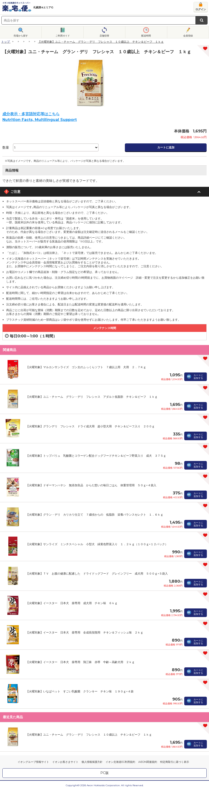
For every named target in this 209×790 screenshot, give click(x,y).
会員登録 (188, 35)
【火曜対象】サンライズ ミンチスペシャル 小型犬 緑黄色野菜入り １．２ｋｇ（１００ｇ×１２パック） (97, 544)
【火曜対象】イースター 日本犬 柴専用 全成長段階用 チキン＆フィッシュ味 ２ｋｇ (84, 632)
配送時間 (146, 35)
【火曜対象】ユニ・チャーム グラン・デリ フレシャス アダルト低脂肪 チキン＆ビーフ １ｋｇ (92, 396)
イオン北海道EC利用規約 (120, 762)
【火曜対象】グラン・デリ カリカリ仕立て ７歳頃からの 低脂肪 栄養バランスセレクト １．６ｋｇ (94, 514)
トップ (5, 41)
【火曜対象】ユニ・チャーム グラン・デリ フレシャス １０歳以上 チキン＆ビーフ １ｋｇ (89, 734)
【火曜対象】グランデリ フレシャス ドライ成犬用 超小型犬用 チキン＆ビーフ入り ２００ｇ (90, 426)
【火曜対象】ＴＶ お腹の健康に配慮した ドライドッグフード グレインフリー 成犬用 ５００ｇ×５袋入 (97, 573)
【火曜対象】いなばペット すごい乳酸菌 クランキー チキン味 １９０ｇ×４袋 (79, 691)
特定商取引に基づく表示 (174, 762)
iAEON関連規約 (147, 762)
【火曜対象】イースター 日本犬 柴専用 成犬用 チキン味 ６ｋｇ (71, 603)
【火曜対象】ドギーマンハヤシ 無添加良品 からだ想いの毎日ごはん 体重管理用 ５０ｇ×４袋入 (91, 485)
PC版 (104, 773)
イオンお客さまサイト (65, 762)
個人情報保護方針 (92, 762)
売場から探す (21, 35)
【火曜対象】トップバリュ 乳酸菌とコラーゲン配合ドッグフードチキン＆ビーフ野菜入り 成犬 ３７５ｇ (96, 455)
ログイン (200, 9)
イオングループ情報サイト (33, 762)
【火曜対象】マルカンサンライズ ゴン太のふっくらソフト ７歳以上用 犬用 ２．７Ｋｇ (86, 367)
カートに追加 (165, 147)
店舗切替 (104, 35)
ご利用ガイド (63, 35)
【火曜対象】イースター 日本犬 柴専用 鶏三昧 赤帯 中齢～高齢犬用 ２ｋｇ (80, 662)
